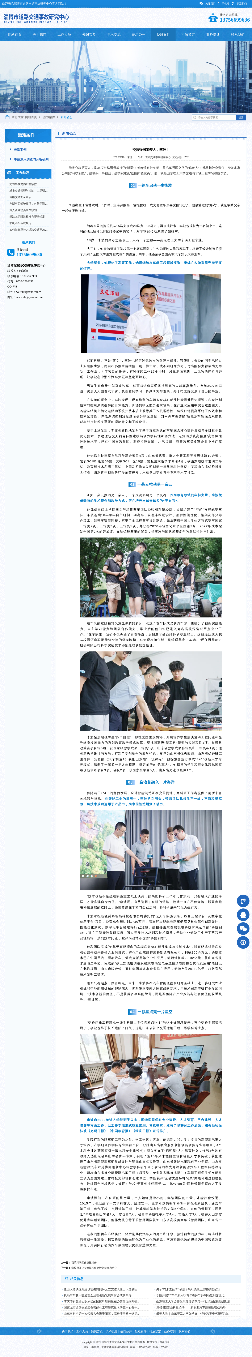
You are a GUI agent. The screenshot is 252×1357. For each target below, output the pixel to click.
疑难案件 (163, 34)
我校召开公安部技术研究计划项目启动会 (94, 1267)
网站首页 (14, 34)
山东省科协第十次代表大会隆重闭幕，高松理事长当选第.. (101, 1313)
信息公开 (138, 34)
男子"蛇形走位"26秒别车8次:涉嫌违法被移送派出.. (189, 1289)
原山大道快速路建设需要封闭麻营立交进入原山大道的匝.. (101, 1289)
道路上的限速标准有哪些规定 (27, 216)
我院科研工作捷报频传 (84, 1262)
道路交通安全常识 (20, 197)
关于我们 (39, 34)
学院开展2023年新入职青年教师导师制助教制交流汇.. (191, 1295)
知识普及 (89, 34)
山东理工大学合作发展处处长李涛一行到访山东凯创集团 (193, 1301)
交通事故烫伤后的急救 (23, 184)
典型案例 (18, 149)
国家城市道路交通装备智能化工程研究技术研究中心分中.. (101, 1307)
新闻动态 (66, 117)
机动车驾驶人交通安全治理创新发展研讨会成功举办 (97, 1295)
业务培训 (213, 34)
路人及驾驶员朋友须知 (23, 210)
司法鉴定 (188, 34)
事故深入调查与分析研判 (29, 159)
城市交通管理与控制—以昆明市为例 (31, 190)
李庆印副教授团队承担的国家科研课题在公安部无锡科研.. (101, 1301)
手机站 (223, 3)
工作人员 (64, 34)
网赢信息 (165, 1342)
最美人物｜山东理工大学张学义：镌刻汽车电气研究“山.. (192, 1313)
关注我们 (207, 3)
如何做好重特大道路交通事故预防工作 (32, 229)
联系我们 (239, 3)
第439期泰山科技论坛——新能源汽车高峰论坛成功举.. (191, 1307)
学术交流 (114, 34)
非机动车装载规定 (20, 223)
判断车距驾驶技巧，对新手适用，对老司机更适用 (39, 203)
